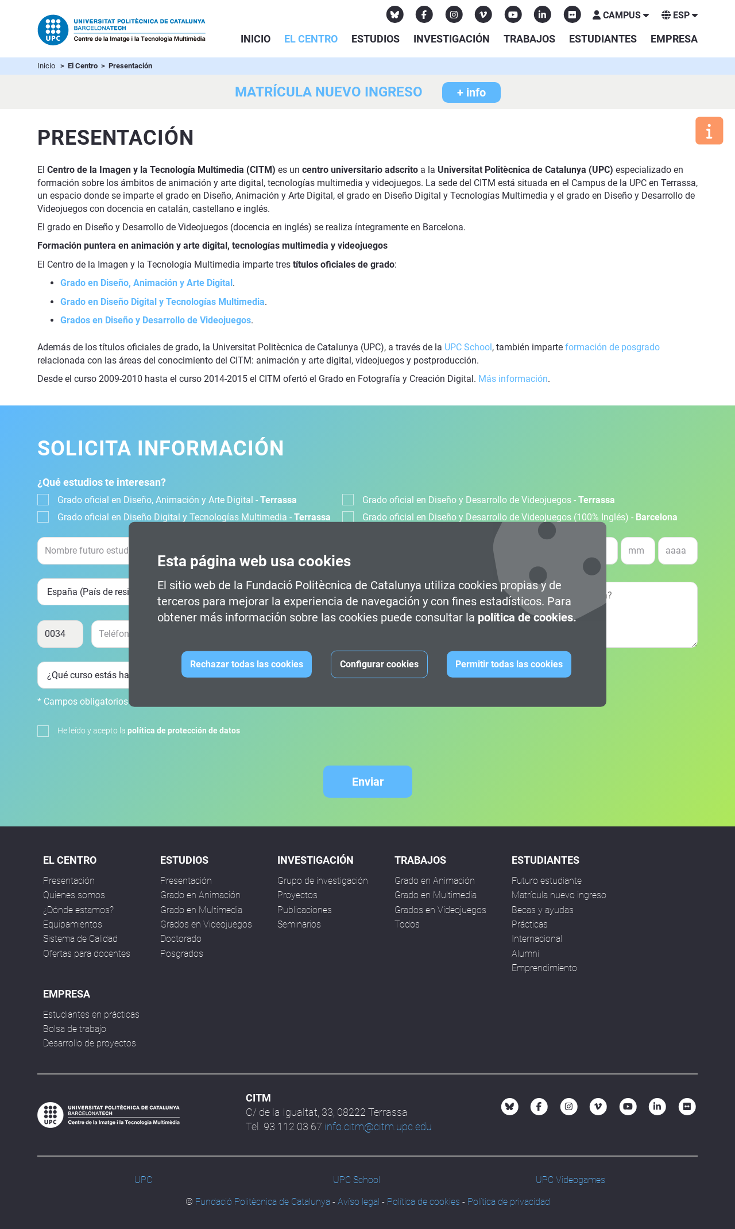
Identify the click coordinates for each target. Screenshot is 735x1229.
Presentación (69, 880)
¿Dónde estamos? (78, 910)
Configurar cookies (379, 664)
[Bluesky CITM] (395, 14)
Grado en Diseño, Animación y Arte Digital (146, 282)
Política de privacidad (508, 1201)
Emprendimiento (544, 968)
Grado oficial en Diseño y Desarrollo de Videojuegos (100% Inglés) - (520, 517)
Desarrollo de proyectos (89, 1043)
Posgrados (181, 953)
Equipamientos (72, 924)
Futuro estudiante (547, 880)
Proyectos (297, 895)
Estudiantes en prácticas (91, 1014)
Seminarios (299, 924)
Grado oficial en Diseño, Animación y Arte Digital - (177, 499)
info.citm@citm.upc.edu (378, 1126)
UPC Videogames (570, 1179)
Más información (513, 378)
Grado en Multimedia (201, 910)
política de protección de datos (183, 730)
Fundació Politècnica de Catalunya (262, 1201)
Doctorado (181, 938)
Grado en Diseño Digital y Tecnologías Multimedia (162, 301)
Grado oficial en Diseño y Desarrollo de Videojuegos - (488, 499)
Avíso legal (359, 1201)
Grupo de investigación (322, 880)
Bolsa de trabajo (74, 1028)
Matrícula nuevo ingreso (559, 895)
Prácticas (530, 924)
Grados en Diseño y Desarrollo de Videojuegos (155, 320)
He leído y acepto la (148, 730)
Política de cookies (423, 1201)
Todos (407, 924)
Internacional (537, 938)
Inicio (255, 39)
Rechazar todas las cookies (246, 664)
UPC (143, 1179)
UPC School (468, 347)
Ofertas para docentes (86, 953)
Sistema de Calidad (80, 938)
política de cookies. (527, 617)
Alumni (525, 953)
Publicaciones (304, 910)
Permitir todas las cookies (509, 664)
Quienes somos (74, 895)
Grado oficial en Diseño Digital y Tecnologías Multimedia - (194, 517)
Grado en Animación (200, 895)
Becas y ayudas (543, 910)
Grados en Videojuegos (206, 924)
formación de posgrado (612, 347)
